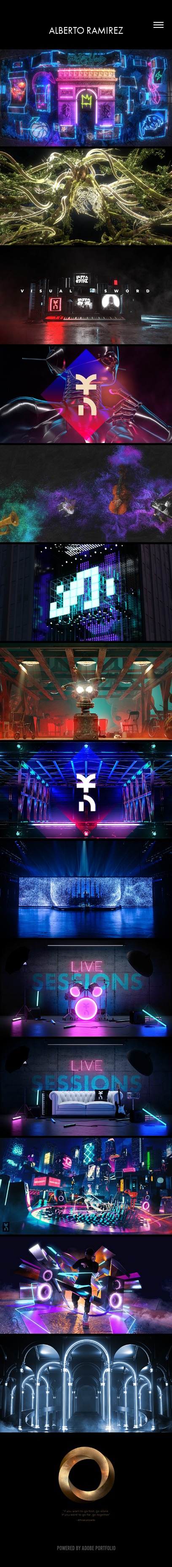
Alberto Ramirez (86, 30)
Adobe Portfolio (99, 1548)
